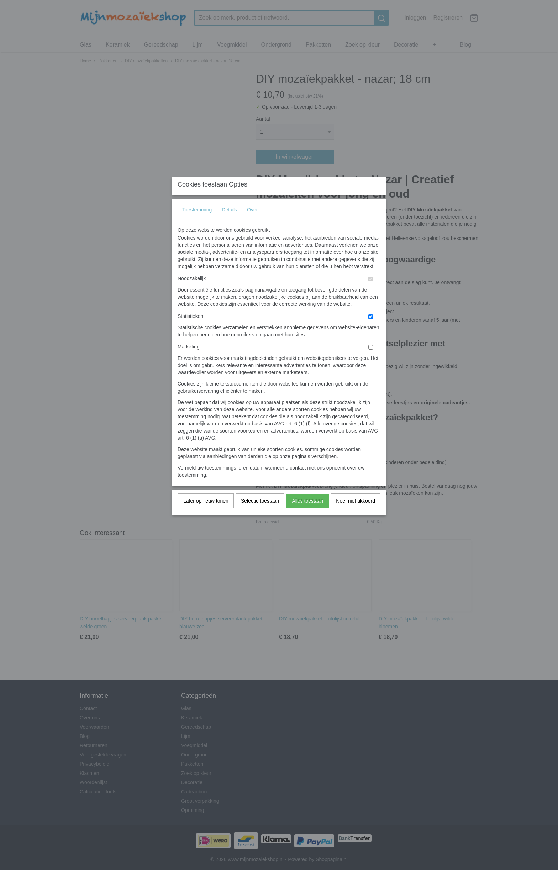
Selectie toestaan (260, 515)
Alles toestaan (307, 515)
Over (252, 224)
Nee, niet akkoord (355, 515)
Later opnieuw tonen (205, 515)
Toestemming (197, 224)
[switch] (370, 293)
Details (229, 224)
